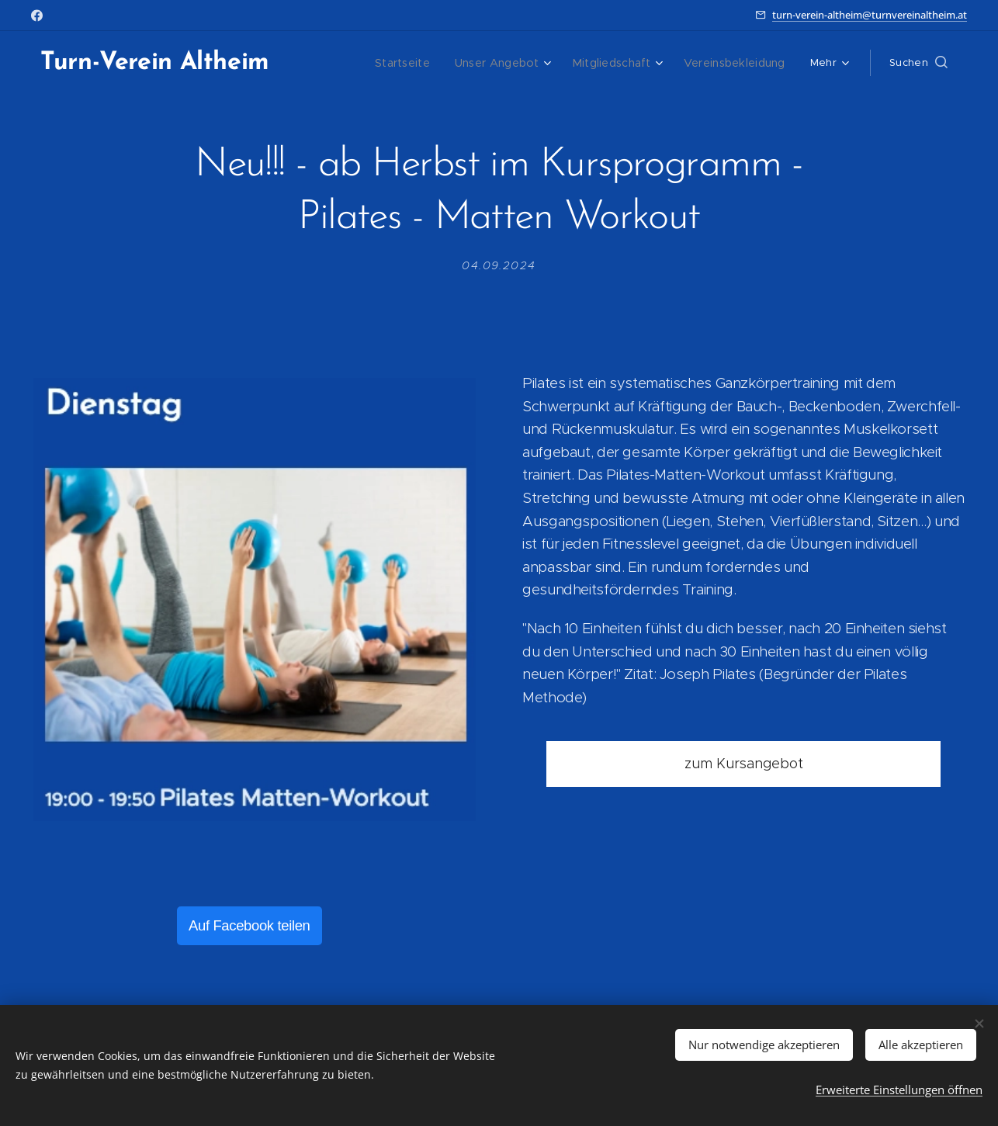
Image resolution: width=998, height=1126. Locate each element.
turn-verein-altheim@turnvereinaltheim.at (869, 15)
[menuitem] (343, 62)
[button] (918, 62)
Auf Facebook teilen (249, 925)
